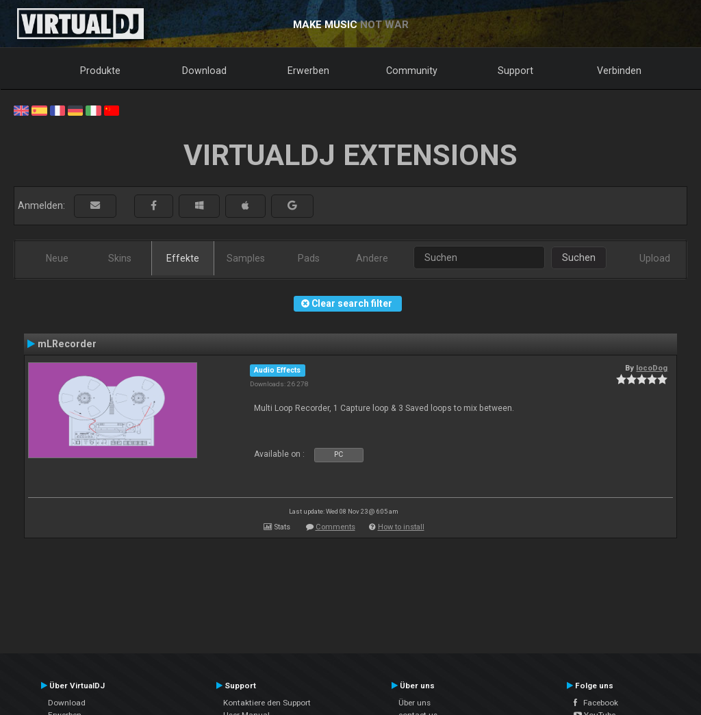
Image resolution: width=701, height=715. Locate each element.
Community (411, 70)
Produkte (100, 70)
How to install (401, 527)
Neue (57, 258)
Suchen (579, 257)
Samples (246, 258)
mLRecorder (67, 343)
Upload (654, 258)
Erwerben (308, 70)
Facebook (596, 702)
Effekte (182, 258)
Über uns (414, 702)
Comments (335, 527)
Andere (372, 258)
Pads (309, 258)
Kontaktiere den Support (267, 702)
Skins (119, 258)
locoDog (651, 368)
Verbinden (619, 70)
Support (515, 70)
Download (204, 70)
